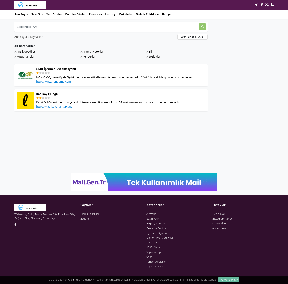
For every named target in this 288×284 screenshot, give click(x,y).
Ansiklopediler (24, 51)
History (110, 14)
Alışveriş (151, 214)
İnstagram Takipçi (222, 218)
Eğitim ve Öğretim (157, 233)
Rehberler (87, 56)
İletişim (167, 14)
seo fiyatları (219, 223)
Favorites (95, 14)
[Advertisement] (111, 142)
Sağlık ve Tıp (153, 252)
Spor (149, 257)
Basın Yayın (153, 218)
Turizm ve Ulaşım (156, 261)
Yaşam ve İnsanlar (157, 266)
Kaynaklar (36, 37)
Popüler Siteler (75, 14)
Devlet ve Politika (156, 228)
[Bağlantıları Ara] (106, 26)
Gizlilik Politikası (147, 14)
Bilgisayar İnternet (157, 223)
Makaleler (126, 14)
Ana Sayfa (21, 14)
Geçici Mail (218, 214)
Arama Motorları (92, 51)
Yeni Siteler (54, 14)
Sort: (192, 37)
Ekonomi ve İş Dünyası (159, 237)
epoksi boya (219, 228)
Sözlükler (153, 56)
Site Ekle (37, 14)
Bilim (150, 51)
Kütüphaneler (24, 56)
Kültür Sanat (153, 247)
